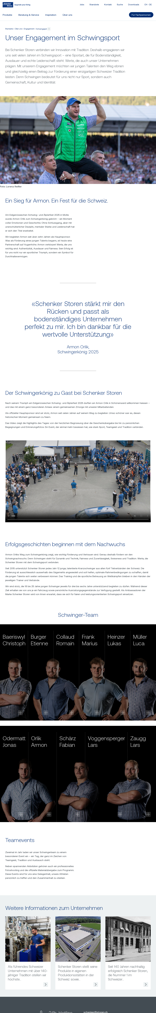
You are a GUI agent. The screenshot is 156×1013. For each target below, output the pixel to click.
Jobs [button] (82, 4)
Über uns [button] (67, 14)
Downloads (133, 4)
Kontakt (108, 4)
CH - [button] (148, 4)
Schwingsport (41, 29)
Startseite (9, 29)
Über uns (18, 29)
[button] (49, 28)
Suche (120, 4)
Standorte (94, 4)
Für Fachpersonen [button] (141, 14)
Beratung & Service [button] (28, 14)
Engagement (29, 29)
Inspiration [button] (50, 14)
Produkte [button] (7, 14)
